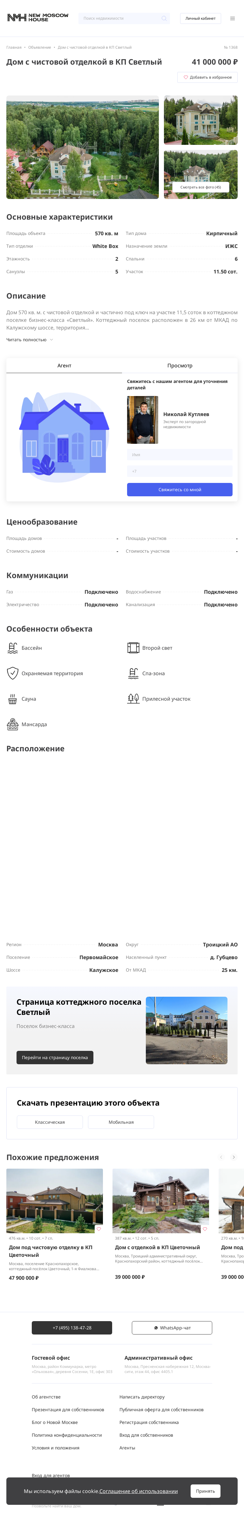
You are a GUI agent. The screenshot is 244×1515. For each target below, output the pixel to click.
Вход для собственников (146, 1435)
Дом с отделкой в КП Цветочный (157, 1247)
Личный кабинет (201, 18)
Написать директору (142, 1397)
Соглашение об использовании (138, 1491)
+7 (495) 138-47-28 (72, 1328)
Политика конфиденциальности (67, 1435)
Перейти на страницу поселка (55, 1057)
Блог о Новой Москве (55, 1422)
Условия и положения (55, 1448)
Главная (14, 47)
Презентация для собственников (68, 1409)
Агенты (127, 1448)
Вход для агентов (51, 1475)
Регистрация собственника (149, 1422)
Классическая (50, 1122)
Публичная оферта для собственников (161, 1409)
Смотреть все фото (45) (200, 187)
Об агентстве (46, 1397)
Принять (205, 1491)
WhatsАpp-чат (172, 1328)
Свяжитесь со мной (180, 489)
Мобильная (121, 1122)
